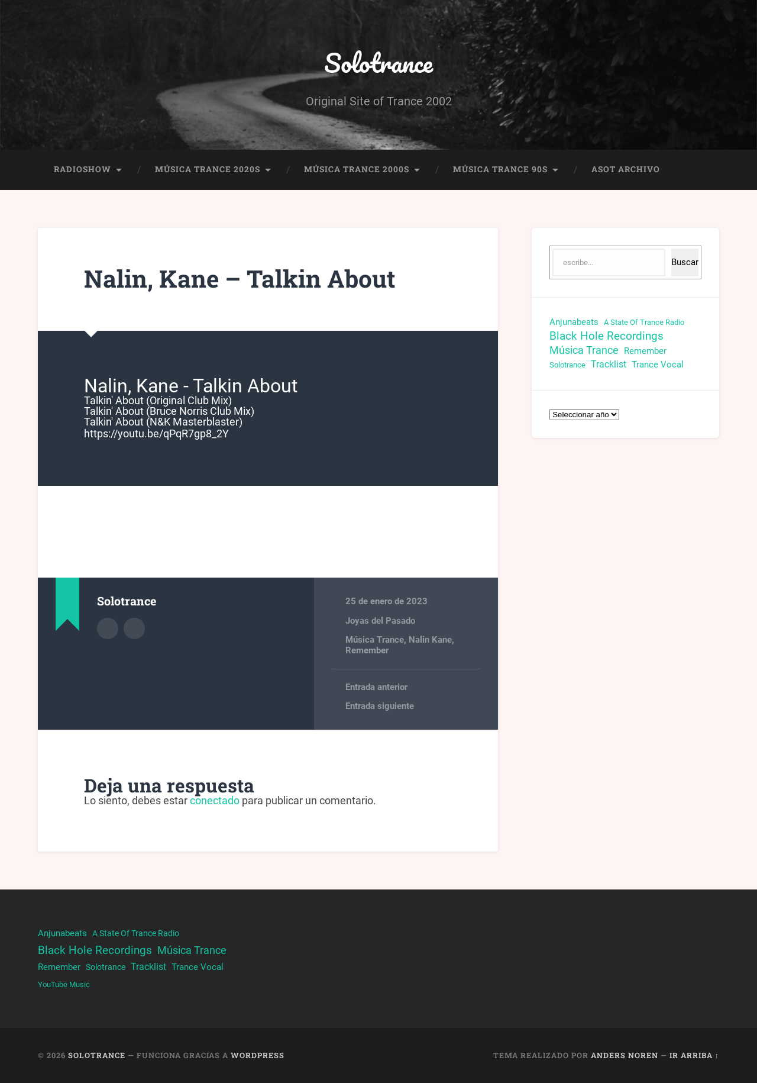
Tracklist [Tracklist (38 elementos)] (608, 364)
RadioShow (82, 169)
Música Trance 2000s (356, 169)
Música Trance (374, 639)
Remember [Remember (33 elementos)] (645, 351)
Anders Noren (624, 1055)
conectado (215, 800)
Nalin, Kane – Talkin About (240, 278)
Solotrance (378, 62)
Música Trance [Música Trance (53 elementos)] (584, 350)
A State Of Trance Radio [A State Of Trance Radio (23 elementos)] (644, 322)
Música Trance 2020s (207, 169)
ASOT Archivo (625, 169)
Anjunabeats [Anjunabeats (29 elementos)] (574, 322)
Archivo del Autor (107, 628)
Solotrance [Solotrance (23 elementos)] (567, 364)
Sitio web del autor (134, 628)
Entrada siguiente (379, 706)
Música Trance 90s (500, 169)
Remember (367, 650)
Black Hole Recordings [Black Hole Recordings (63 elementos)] (606, 336)
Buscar (684, 262)
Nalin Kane (430, 639)
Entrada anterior (376, 687)
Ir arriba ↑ (694, 1055)
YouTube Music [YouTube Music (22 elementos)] (64, 984)
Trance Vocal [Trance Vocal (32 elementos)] (658, 364)
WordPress (257, 1055)
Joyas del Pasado (380, 620)
